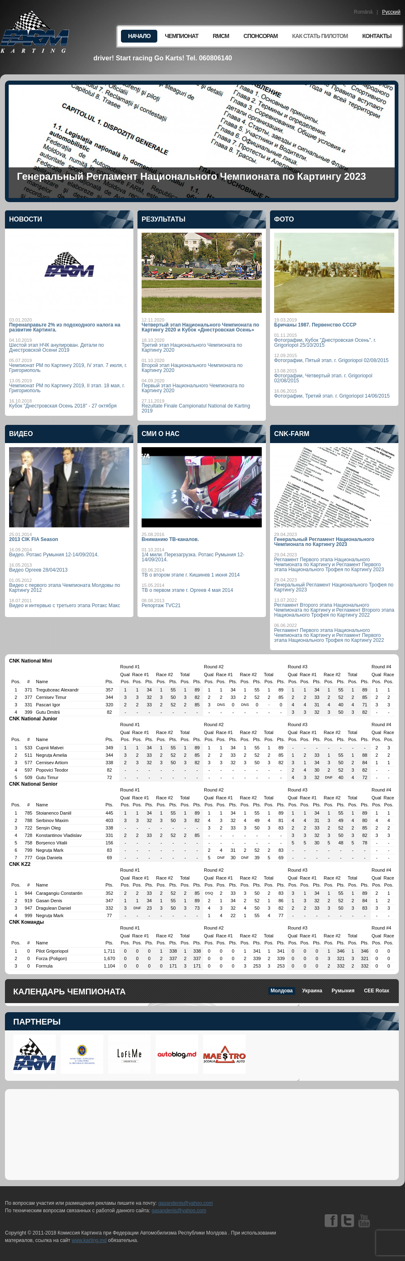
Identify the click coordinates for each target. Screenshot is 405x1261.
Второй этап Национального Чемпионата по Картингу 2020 (192, 367)
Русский (391, 12)
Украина (312, 991)
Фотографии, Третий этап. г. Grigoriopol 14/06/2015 (332, 396)
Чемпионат (181, 36)
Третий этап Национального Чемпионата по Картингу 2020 (192, 347)
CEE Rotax (376, 991)
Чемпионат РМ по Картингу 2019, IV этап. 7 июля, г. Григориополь (68, 367)
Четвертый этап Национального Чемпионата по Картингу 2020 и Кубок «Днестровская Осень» (200, 327)
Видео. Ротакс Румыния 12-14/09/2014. (54, 555)
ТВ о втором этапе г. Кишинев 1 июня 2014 (191, 575)
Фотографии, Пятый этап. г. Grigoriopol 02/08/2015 (331, 360)
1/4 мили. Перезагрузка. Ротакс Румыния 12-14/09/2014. (193, 557)
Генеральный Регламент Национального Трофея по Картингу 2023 (333, 587)
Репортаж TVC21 (161, 605)
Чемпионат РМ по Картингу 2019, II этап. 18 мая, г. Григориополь (67, 388)
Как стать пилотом (320, 36)
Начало (139, 36)
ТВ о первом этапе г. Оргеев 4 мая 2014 (187, 590)
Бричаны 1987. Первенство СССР (315, 325)
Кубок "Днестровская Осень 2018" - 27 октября (63, 406)
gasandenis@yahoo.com (185, 1203)
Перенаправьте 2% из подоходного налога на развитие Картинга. (64, 327)
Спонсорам (261, 36)
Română (363, 12)
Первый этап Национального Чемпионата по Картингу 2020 (193, 388)
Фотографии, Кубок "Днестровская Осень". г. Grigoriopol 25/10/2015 (325, 342)
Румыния (343, 991)
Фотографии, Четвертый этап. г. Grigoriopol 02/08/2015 (323, 378)
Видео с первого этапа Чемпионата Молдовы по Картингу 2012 (64, 587)
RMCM (221, 36)
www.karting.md (89, 1240)
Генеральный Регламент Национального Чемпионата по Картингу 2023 (191, 176)
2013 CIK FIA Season (33, 539)
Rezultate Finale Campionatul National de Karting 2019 (196, 408)
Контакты (376, 36)
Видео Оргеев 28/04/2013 (38, 570)
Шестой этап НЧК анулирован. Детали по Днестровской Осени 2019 (56, 347)
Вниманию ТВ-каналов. (170, 539)
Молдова (282, 991)
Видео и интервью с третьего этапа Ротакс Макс (64, 605)
